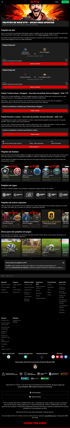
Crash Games (17, 290)
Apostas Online (5, 284)
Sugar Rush (27, 290)
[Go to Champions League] (18, 195)
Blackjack (39, 293)
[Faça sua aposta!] (35, 146)
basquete (46, 35)
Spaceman (50, 287)
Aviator (49, 284)
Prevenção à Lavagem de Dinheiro (63, 301)
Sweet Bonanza (29, 287)
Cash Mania (27, 296)
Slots (14, 287)
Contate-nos (5, 320)
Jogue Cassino (17, 284)
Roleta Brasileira (41, 298)
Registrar (65, 1)
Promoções (4, 292)
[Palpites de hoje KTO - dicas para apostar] (35, 15)
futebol (40, 35)
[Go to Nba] (29, 195)
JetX (48, 290)
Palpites (3, 290)
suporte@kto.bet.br (50, 416)
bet (27, 38)
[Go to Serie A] (52, 195)
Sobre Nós (62, 284)
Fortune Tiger (28, 284)
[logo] (35, 2)
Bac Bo (38, 296)
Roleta (38, 290)
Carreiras (62, 310)
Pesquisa (62, 312)
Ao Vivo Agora (5, 287)
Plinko (49, 295)
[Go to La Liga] (63, 195)
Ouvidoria (4, 344)
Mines (49, 292)
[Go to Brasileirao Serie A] (6, 195)
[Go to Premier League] (40, 195)
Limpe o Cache (5, 349)
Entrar (56, 1)
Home (2, 275)
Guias (3, 346)
